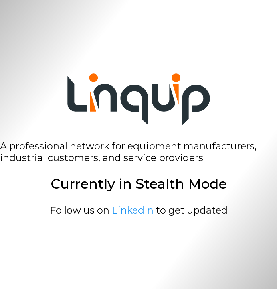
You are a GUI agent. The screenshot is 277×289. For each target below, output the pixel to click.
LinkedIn (133, 210)
